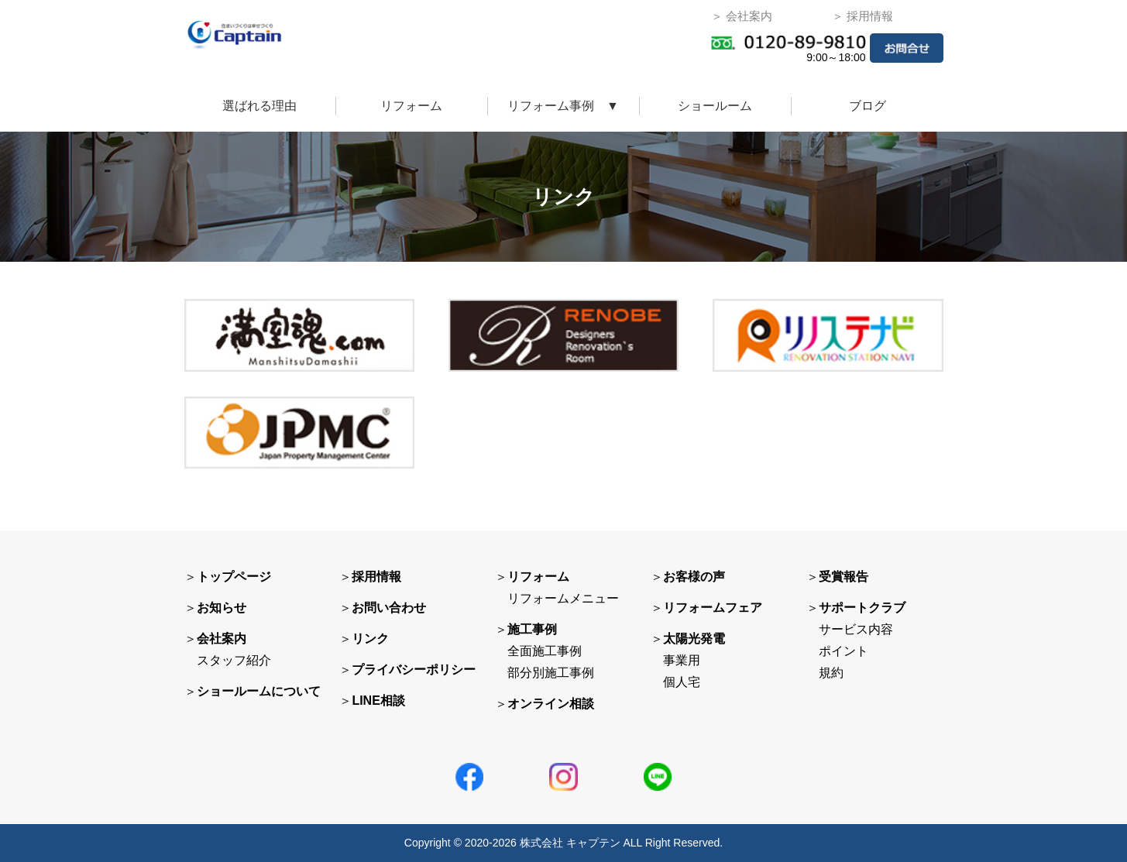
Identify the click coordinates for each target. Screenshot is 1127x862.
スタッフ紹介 (234, 660)
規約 (831, 672)
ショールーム (715, 105)
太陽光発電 (694, 638)
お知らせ (221, 607)
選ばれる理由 (259, 105)
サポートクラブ (862, 607)
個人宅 (681, 682)
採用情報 (376, 576)
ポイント (843, 651)
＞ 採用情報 (862, 15)
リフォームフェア (712, 607)
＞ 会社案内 (741, 15)
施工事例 (532, 629)
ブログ (867, 105)
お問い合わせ (389, 607)
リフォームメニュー (563, 598)
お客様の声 (694, 576)
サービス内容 (856, 629)
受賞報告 (843, 576)
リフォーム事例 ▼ (563, 105)
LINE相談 (378, 700)
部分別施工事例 (550, 672)
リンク (370, 638)
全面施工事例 (544, 651)
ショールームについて (259, 691)
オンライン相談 (550, 703)
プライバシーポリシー (414, 669)
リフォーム (411, 105)
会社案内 (221, 638)
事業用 (681, 660)
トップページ (234, 576)
